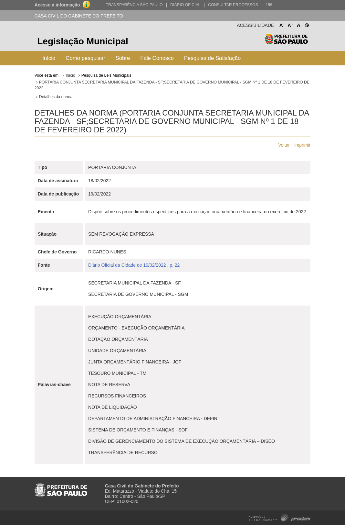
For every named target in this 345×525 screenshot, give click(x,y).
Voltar (284, 145)
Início (48, 58)
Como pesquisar (85, 58)
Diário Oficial (185, 5)
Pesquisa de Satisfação (212, 58)
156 (269, 5)
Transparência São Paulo (134, 5)
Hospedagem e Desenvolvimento (279, 517)
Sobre (123, 58)
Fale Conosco (157, 58)
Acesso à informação (57, 4)
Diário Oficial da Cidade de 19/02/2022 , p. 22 (134, 265)
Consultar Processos (233, 5)
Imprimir (302, 145)
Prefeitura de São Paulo (286, 42)
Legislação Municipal (82, 41)
